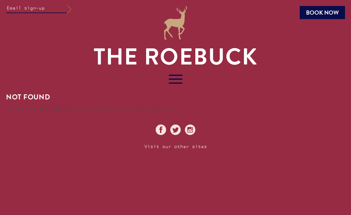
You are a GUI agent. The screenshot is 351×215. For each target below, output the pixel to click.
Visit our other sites (175, 146)
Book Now (322, 12)
